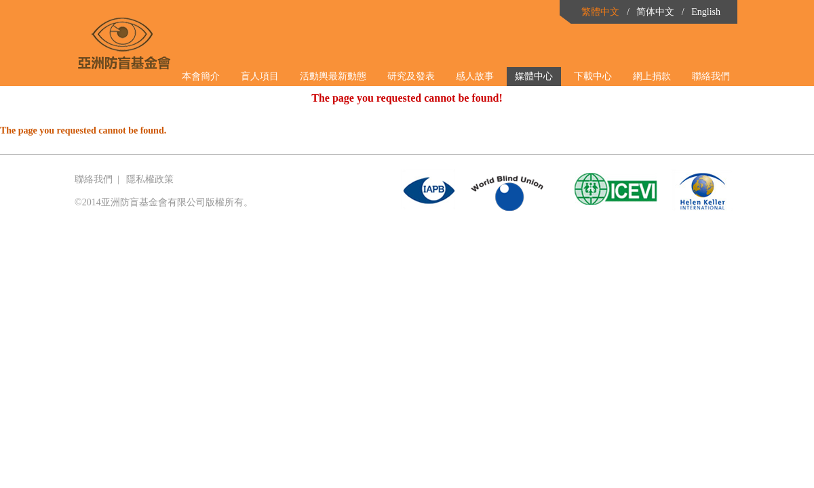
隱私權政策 (150, 179)
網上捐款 (652, 76)
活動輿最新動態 (333, 76)
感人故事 (475, 76)
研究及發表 (411, 76)
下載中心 (593, 76)
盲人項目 (260, 76)
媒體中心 (534, 76)
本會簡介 (201, 76)
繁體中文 (600, 12)
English (705, 12)
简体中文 (655, 12)
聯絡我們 (711, 76)
